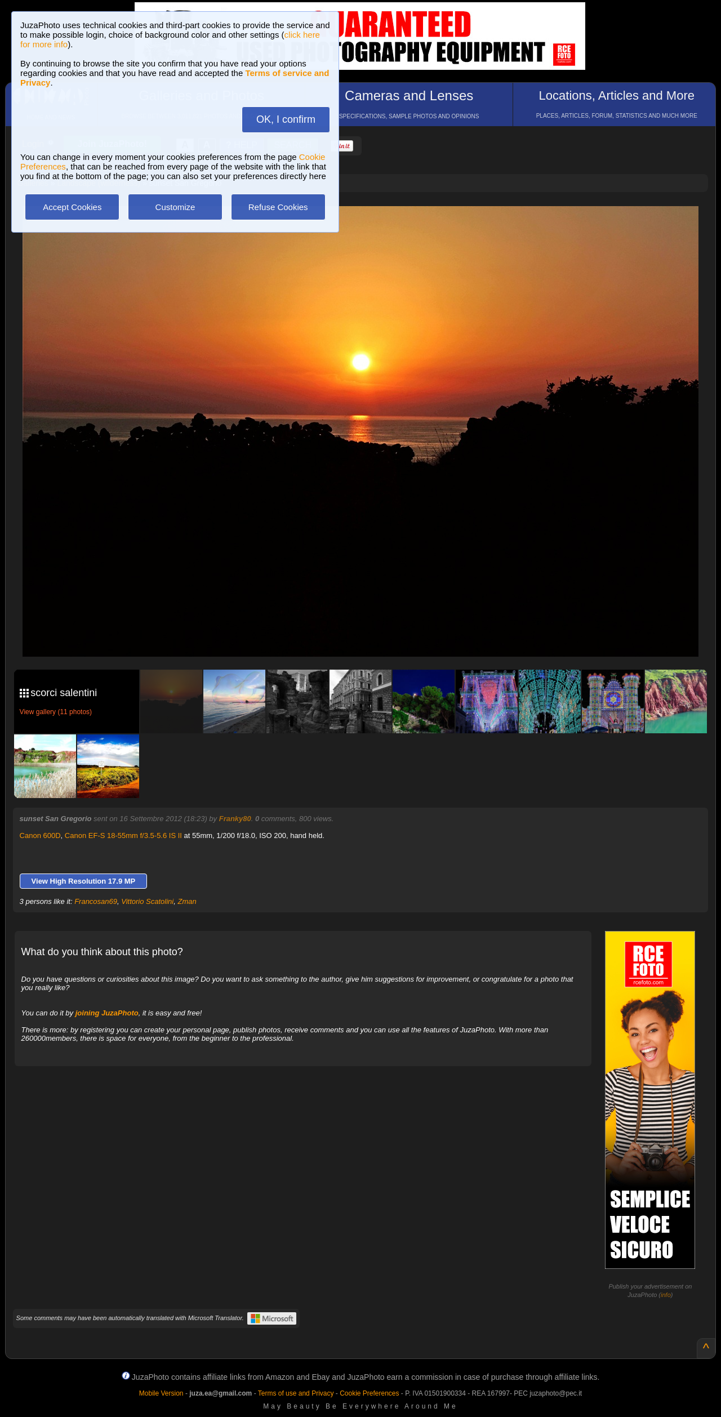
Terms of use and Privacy (296, 1393)
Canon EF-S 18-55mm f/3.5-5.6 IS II (123, 835)
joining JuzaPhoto (107, 1013)
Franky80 (235, 818)
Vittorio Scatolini (147, 901)
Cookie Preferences (369, 1393)
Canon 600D (40, 835)
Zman (186, 901)
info (666, 1294)
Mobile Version (161, 1393)
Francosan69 (95, 901)
